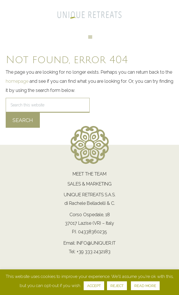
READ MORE (145, 286)
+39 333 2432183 (93, 251)
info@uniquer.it (96, 243)
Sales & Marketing (89, 184)
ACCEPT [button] (94, 286)
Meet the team (89, 174)
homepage (17, 81)
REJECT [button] (117, 286)
